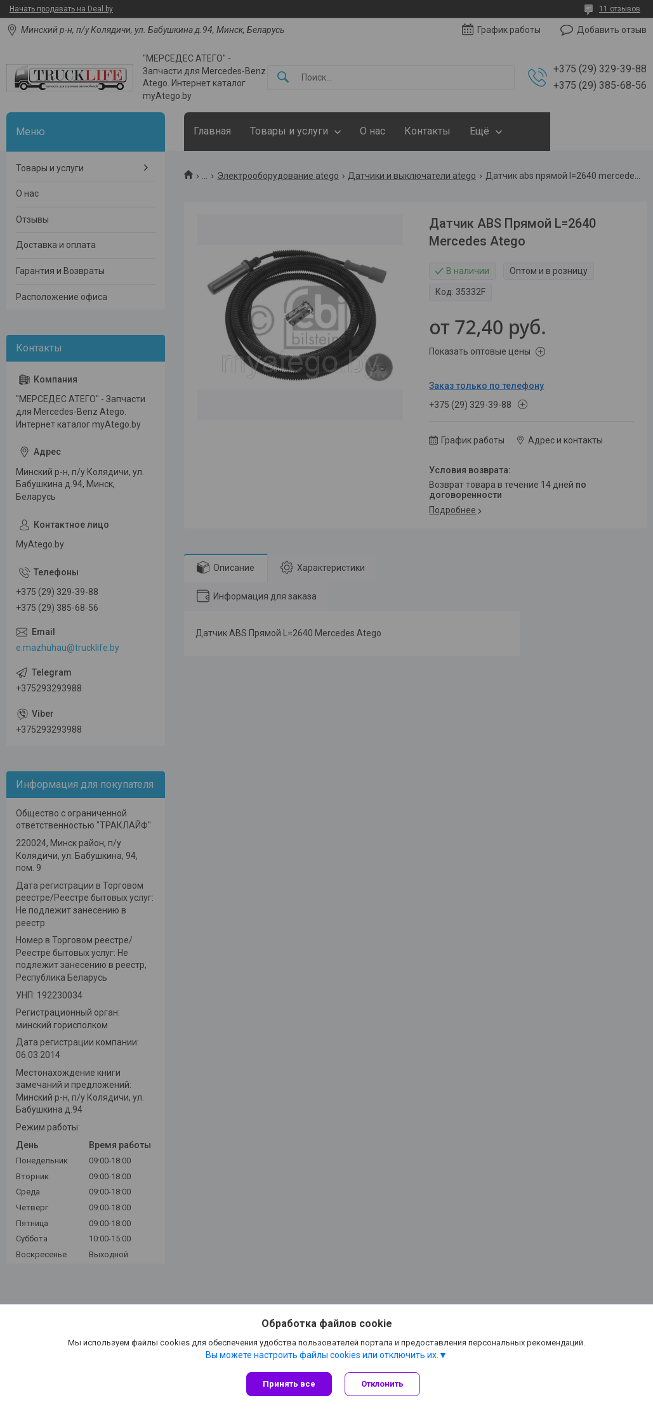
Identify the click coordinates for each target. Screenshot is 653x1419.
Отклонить (382, 1384)
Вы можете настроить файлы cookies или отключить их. (322, 1355)
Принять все (289, 1384)
